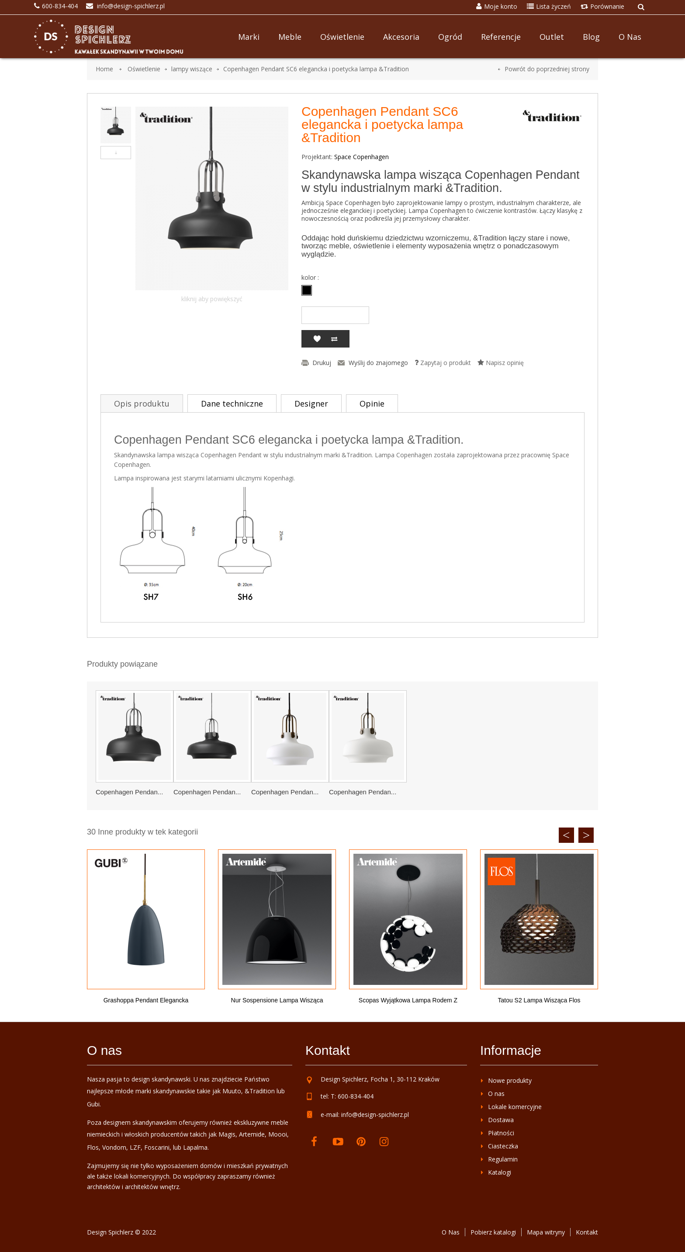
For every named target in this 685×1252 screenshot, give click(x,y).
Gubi (93, 1104)
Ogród (450, 36)
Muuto (231, 1091)
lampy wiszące (191, 69)
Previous (566, 835)
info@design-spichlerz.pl (375, 1114)
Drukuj (321, 363)
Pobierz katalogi (493, 1232)
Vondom (114, 1147)
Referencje (501, 36)
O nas (630, 36)
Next (586, 835)
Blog (591, 36)
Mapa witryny (546, 1232)
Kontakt (587, 1232)
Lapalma (195, 1147)
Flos (93, 1147)
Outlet (552, 36)
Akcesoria (401, 36)
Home (104, 69)
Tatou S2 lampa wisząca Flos (539, 1000)
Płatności (501, 1133)
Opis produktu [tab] (142, 403)
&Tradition (260, 1091)
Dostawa (501, 1120)
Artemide (252, 1134)
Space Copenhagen (361, 157)
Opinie (372, 403)
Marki (248, 36)
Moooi (277, 1134)
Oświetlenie (342, 36)
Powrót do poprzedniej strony (547, 69)
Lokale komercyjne (515, 1106)
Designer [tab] (311, 403)
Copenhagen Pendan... (129, 792)
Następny (115, 152)
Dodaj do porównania (334, 339)
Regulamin (503, 1159)
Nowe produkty (510, 1080)
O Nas (451, 1232)
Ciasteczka (503, 1146)
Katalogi (499, 1172)
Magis (226, 1134)
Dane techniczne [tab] (232, 403)
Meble (289, 36)
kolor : (311, 278)
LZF (135, 1147)
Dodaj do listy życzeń (316, 339)
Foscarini (157, 1147)
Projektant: (316, 157)
